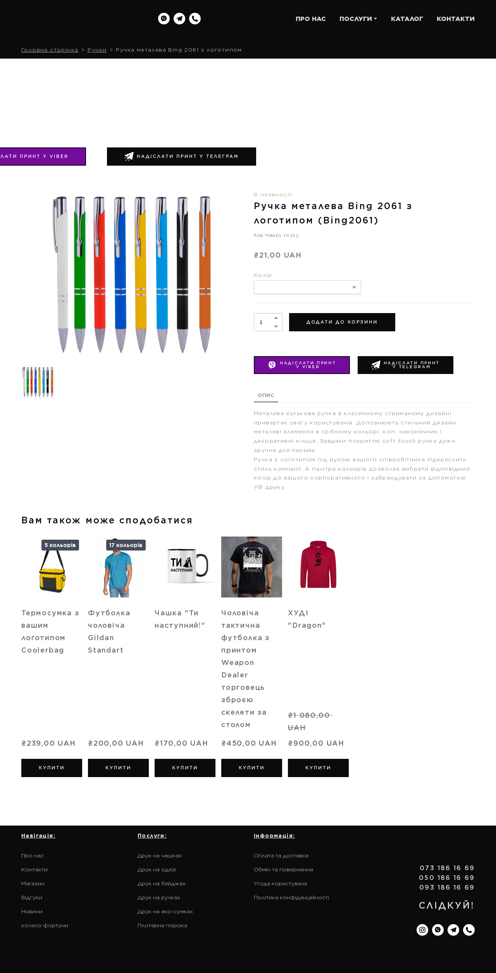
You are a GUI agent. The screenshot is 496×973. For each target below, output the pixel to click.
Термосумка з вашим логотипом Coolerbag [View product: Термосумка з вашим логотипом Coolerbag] (50, 631)
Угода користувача (280, 883)
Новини (32, 911)
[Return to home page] (71, 19)
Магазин (33, 883)
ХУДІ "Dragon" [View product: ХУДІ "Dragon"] (307, 619)
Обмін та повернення (283, 869)
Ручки (97, 50)
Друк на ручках (159, 897)
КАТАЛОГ (407, 19)
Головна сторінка (49, 50)
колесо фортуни (44, 925)
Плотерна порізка (162, 925)
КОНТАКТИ (456, 19)
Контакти (34, 869)
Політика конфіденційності (291, 897)
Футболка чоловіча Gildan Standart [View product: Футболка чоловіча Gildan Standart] (109, 631)
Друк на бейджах (162, 883)
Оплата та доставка (281, 855)
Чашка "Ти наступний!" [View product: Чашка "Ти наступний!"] (180, 619)
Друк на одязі (157, 869)
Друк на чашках (160, 855)
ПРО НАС (311, 19)
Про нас (32, 855)
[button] (164, 18)
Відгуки (31, 897)
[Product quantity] (266, 322)
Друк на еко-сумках (165, 911)
